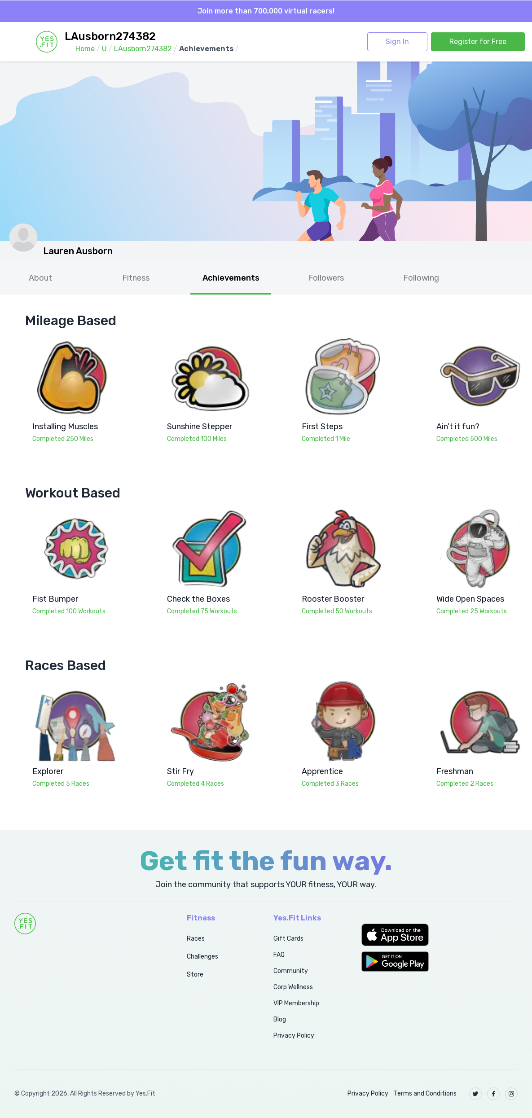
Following (421, 278)
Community (290, 971)
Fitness (135, 278)
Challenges (202, 956)
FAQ (279, 955)
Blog (279, 1019)
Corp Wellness (293, 987)
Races (196, 938)
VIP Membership (296, 1003)
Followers (326, 278)
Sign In (397, 41)
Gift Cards (288, 938)
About (40, 278)
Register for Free (477, 41)
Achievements (230, 278)
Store (195, 974)
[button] (439, 935)
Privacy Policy (293, 1035)
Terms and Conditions (425, 1093)
